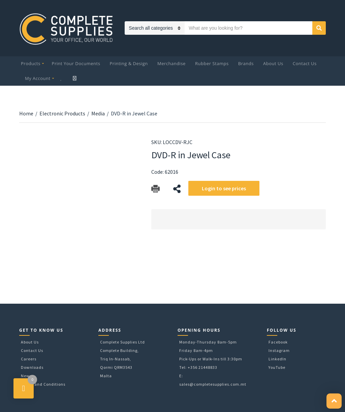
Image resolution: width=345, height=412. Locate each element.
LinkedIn (277, 358)
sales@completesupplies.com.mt (212, 384)
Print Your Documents (76, 63)
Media (98, 113)
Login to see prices (224, 188)
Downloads (32, 367)
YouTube (277, 367)
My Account (38, 78)
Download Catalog (155, 189)
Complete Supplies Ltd (122, 342)
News (26, 375)
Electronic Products (62, 113)
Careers (28, 358)
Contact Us (305, 63)
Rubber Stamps (212, 63)
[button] (334, 401)
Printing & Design (129, 63)
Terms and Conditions (43, 384)
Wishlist (61, 78)
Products (30, 63)
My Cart (75, 78)
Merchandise (171, 63)
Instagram (279, 350)
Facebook (278, 342)
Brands (246, 63)
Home (26, 113)
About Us (273, 63)
